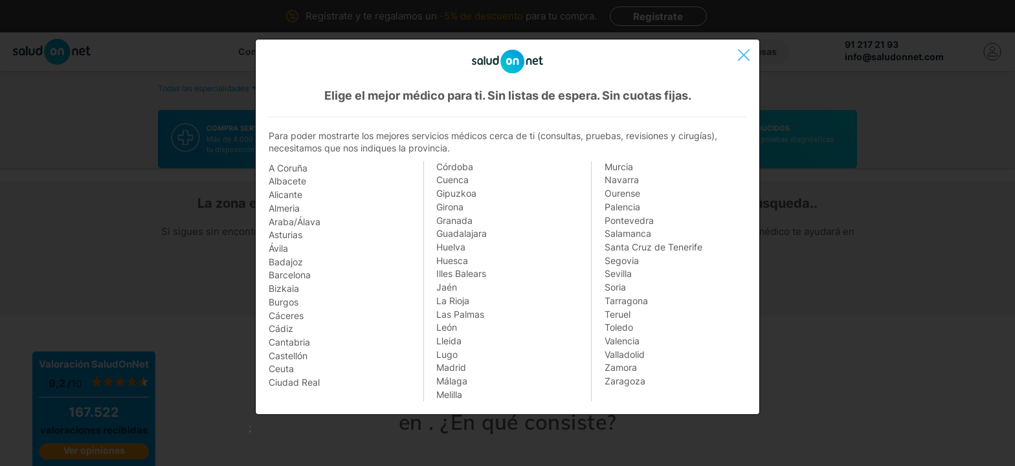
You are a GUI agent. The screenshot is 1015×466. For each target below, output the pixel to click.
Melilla (449, 394)
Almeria (284, 208)
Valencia (622, 340)
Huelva (450, 246)
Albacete (287, 180)
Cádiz (281, 328)
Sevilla (618, 273)
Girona (449, 206)
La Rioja (452, 300)
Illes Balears (461, 273)
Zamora (621, 367)
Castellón (288, 355)
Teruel (617, 314)
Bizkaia (284, 288)
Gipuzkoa (456, 193)
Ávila (278, 248)
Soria (615, 287)
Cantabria (289, 342)
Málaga (451, 380)
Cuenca (452, 179)
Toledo (619, 327)
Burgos (283, 301)
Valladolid (625, 354)
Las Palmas (460, 314)
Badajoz (286, 261)
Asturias (285, 234)
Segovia (622, 260)
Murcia (619, 166)
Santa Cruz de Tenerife (653, 246)
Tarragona (626, 300)
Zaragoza (625, 380)
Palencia (622, 206)
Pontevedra (629, 220)
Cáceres (286, 315)
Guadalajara (461, 233)
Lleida (449, 340)
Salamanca (628, 233)
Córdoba (454, 166)
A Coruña (288, 167)
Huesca (452, 260)
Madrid (451, 367)
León (446, 327)
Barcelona (290, 274)
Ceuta (281, 368)
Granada (454, 220)
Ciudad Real (294, 382)
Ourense (622, 193)
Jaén (446, 287)
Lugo (447, 354)
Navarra (622, 179)
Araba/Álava (294, 221)
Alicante (285, 194)
